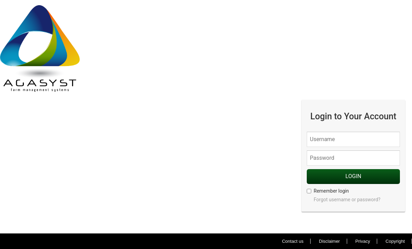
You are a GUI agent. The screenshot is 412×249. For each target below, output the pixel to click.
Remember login (328, 191)
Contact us (292, 241)
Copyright (395, 241)
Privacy (362, 241)
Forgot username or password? (347, 199)
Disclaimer (329, 241)
